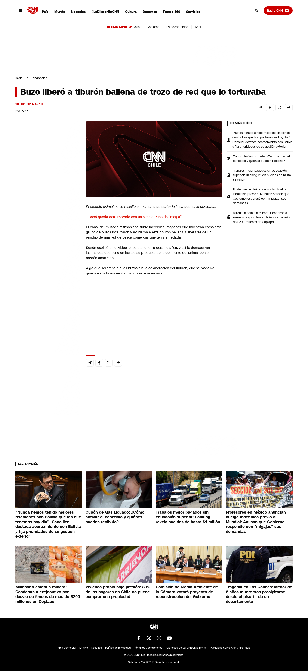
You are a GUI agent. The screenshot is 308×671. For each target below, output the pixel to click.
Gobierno (153, 27)
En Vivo (83, 647)
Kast (198, 27)
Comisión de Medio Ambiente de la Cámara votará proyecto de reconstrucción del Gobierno (187, 591)
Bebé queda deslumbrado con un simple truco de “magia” (135, 216)
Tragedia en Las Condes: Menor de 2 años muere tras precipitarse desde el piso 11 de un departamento (259, 594)
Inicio (18, 78)
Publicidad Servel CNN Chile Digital (186, 647)
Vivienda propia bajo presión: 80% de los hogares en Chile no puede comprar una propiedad (118, 591)
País (45, 11)
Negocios (78, 11)
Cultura (131, 11)
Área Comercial (67, 647)
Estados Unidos (177, 27)
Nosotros (96, 647)
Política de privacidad (118, 647)
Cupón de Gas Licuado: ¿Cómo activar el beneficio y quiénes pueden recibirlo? (261, 158)
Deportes (150, 11)
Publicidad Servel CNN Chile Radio (230, 647)
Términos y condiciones (148, 647)
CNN (25, 110)
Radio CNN (278, 10)
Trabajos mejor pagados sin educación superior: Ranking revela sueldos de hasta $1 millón (262, 175)
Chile (136, 27)
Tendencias (39, 78)
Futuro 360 (171, 11)
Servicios (193, 11)
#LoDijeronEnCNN (105, 11)
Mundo (59, 11)
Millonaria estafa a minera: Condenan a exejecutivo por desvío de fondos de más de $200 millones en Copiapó (261, 217)
